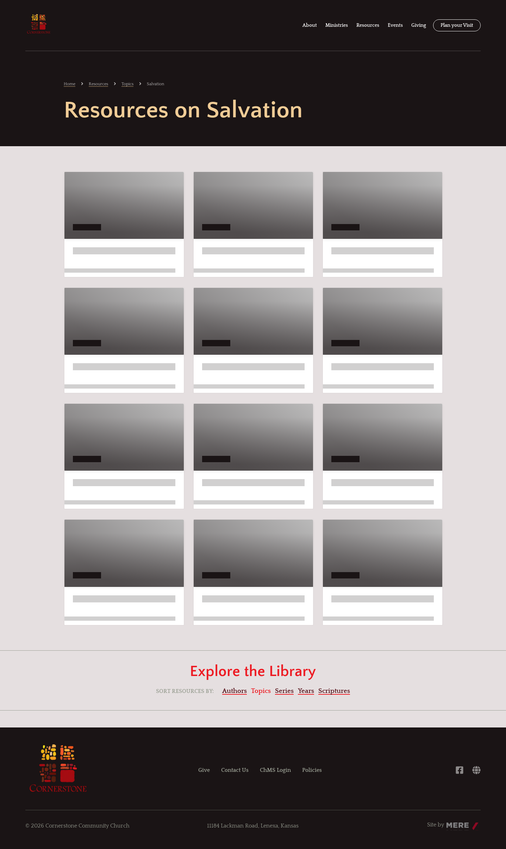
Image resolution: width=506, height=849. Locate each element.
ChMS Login (275, 770)
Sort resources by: (185, 691)
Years (306, 691)
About (309, 25)
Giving (418, 25)
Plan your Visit (457, 25)
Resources (367, 25)
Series (284, 691)
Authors (234, 691)
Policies (312, 770)
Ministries (336, 25)
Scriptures (334, 691)
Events (395, 25)
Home (69, 84)
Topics (127, 84)
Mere (453, 823)
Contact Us (235, 770)
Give (204, 770)
